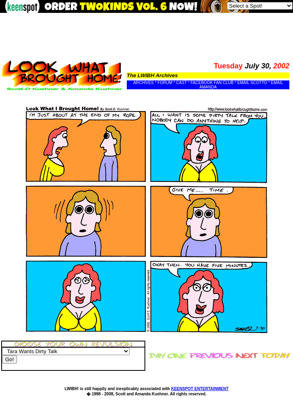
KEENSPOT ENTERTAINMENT (200, 389)
